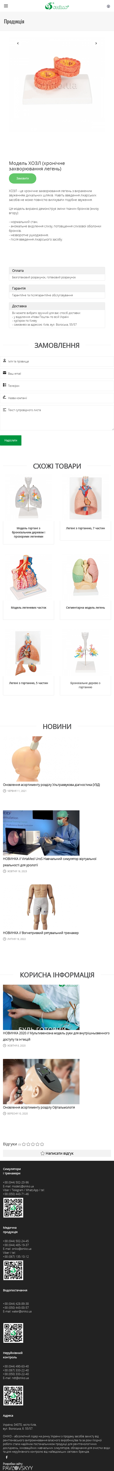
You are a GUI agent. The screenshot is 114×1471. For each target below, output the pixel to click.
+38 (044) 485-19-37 (16, 1257)
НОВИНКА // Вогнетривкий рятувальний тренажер (41, 945)
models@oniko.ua (23, 1198)
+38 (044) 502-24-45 (16, 1253)
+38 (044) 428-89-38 (16, 1315)
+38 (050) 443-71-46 (16, 1205)
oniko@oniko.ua (21, 1260)
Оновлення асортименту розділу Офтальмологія (39, 1119)
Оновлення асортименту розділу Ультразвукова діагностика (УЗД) (51, 796)
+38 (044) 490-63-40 (16, 1378)
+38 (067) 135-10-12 (16, 1268)
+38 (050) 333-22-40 (16, 1386)
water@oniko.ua (22, 1323)
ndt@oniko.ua (20, 1390)
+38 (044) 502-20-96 (16, 1194)
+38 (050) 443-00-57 (16, 1319)
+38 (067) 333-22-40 (16, 1382)
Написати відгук (57, 1165)
